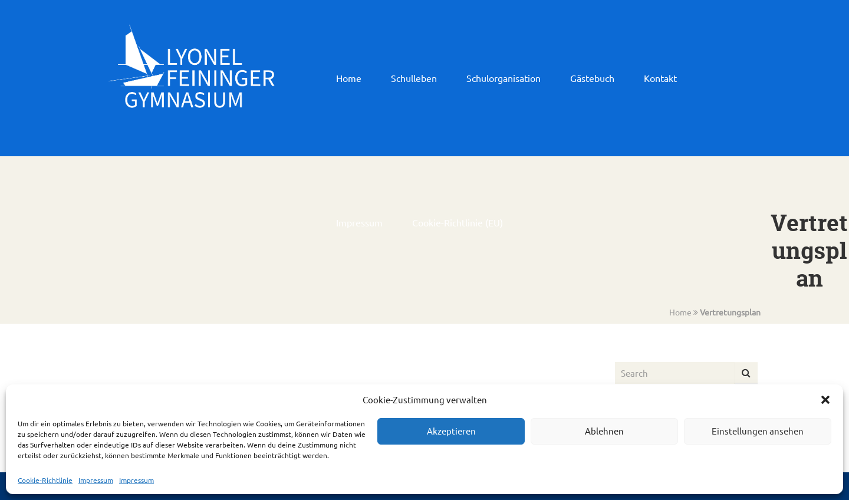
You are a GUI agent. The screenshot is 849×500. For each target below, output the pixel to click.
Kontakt (660, 78)
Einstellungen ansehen (758, 430)
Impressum (95, 480)
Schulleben (414, 78)
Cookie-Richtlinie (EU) (457, 222)
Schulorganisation (503, 78)
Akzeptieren (451, 430)
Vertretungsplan (730, 312)
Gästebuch (592, 78)
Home (348, 78)
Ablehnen (604, 430)
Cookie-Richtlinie (45, 480)
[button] (825, 400)
